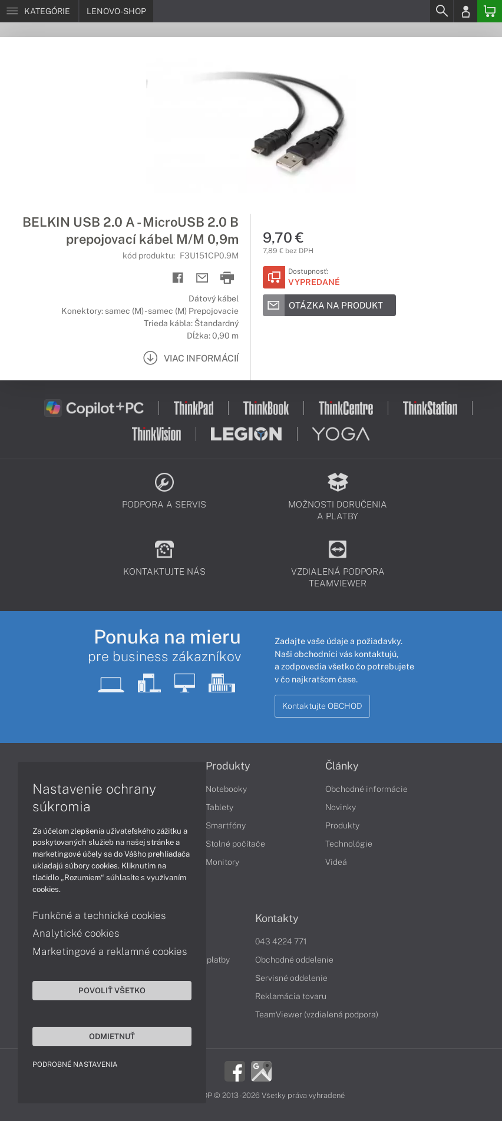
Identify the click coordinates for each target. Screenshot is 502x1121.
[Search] (441, 11)
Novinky (340, 807)
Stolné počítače (235, 843)
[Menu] (39, 11)
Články (342, 766)
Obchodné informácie (366, 789)
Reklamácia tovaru (290, 996)
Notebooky (226, 789)
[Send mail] (202, 278)
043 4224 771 (281, 941)
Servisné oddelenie (291, 978)
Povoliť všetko (112, 990)
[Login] (465, 11)
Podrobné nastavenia (75, 1064)
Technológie (348, 843)
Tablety (219, 807)
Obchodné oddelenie (294, 959)
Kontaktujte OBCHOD (322, 706)
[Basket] (489, 11)
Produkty (228, 766)
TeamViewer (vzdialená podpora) (316, 1014)
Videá (336, 862)
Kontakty (277, 918)
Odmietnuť (112, 1036)
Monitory (222, 862)
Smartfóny (226, 825)
